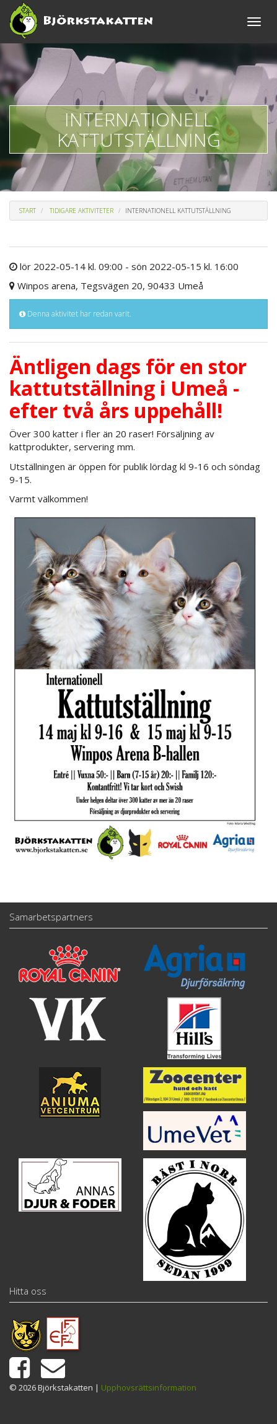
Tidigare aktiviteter (81, 210)
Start (27, 210)
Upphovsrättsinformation (148, 1387)
